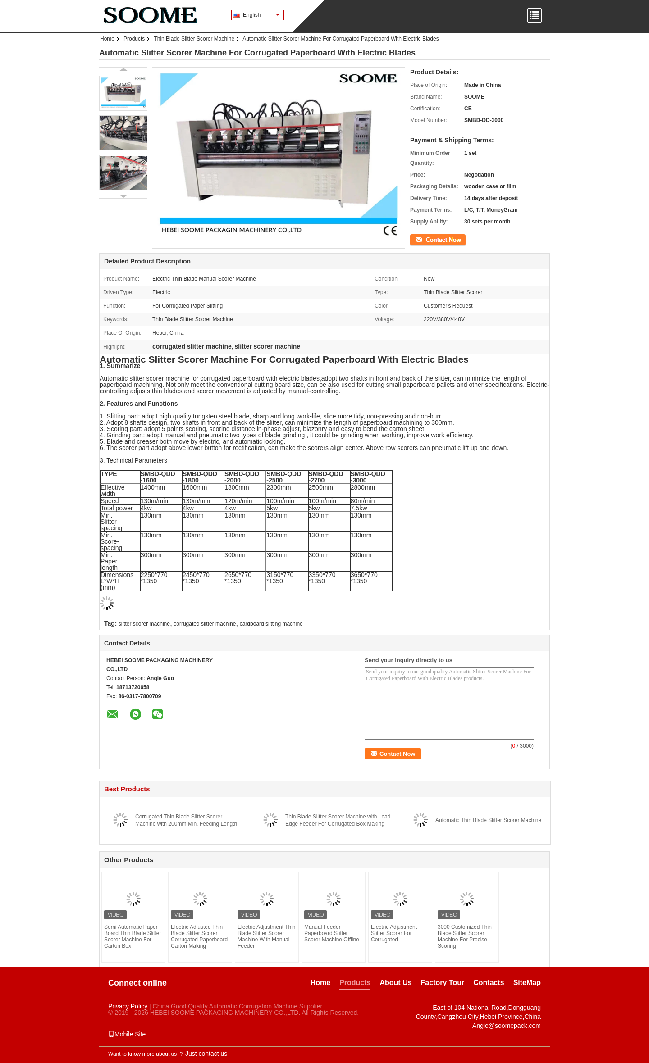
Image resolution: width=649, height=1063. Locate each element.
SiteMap (527, 982)
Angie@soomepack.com (506, 1025)
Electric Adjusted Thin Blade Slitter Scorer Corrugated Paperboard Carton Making (199, 936)
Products (134, 39)
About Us (395, 982)
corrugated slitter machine (205, 624)
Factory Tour (443, 982)
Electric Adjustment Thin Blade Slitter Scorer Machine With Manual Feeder (267, 936)
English (261, 15)
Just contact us (206, 1053)
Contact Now (425, 239)
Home (107, 39)
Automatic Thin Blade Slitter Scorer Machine (488, 820)
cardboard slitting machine (271, 624)
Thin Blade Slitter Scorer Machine (194, 39)
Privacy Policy (127, 1006)
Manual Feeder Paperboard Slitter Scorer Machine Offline (331, 933)
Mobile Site (127, 1034)
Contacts (488, 982)
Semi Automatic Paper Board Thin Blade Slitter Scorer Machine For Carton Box (132, 936)
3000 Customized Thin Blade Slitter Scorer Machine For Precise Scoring (465, 936)
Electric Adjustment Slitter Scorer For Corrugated (394, 933)
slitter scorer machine (144, 624)
